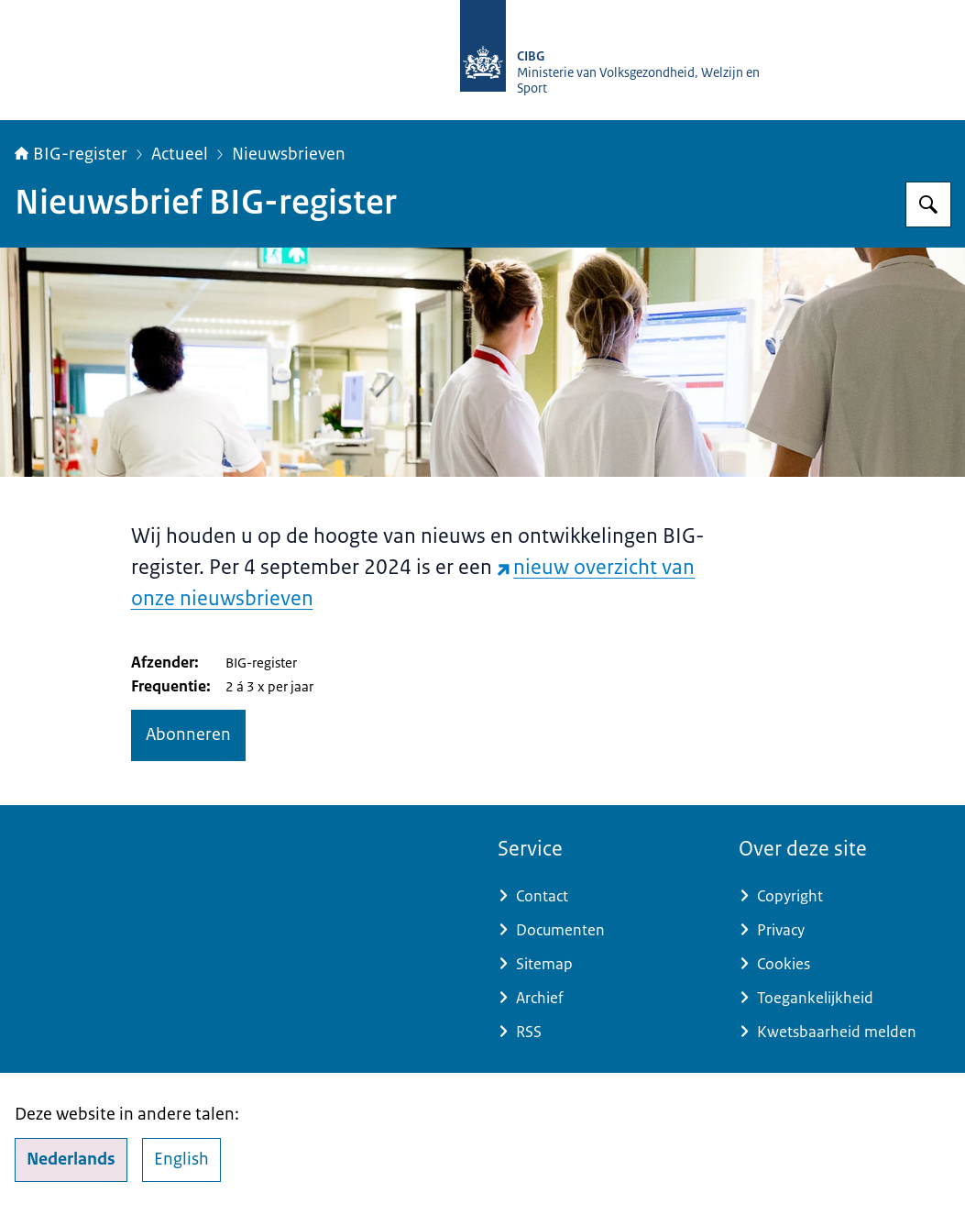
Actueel (179, 154)
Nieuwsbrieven (288, 154)
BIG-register (71, 154)
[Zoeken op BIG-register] (928, 204)
